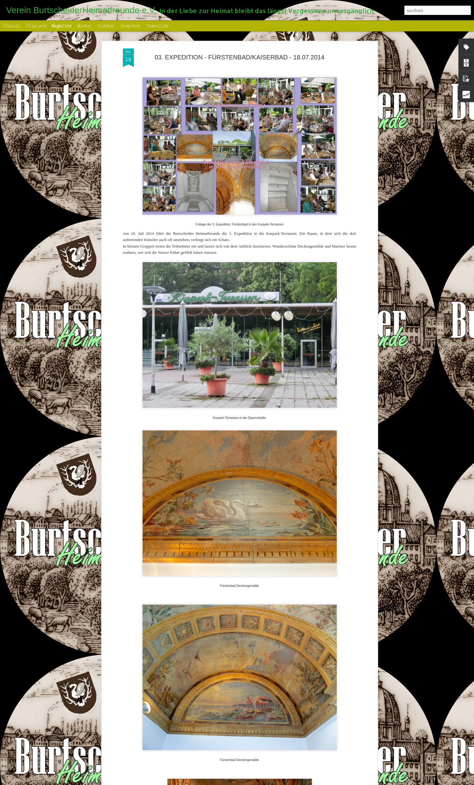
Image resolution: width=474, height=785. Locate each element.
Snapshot (131, 26)
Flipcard (36, 26)
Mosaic (84, 26)
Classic (12, 26)
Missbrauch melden (308, 781)
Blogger (283, 781)
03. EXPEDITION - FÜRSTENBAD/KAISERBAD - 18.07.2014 (240, 44)
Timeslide (157, 26)
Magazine (62, 26)
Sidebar (106, 26)
